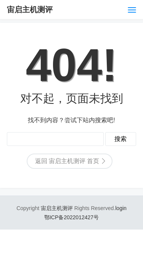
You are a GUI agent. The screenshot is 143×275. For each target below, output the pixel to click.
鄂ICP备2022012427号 (71, 217)
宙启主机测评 (30, 9)
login (121, 208)
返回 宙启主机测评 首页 (67, 161)
